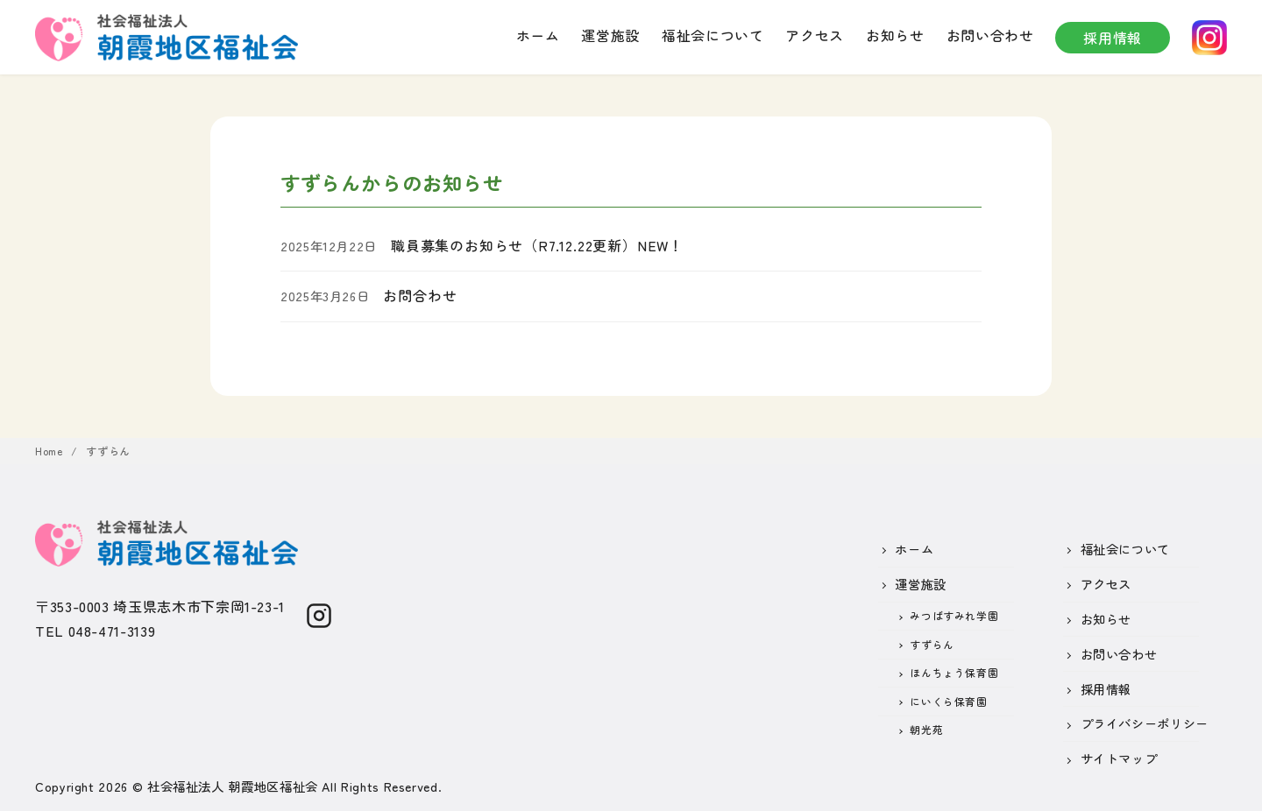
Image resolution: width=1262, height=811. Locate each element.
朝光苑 (926, 729)
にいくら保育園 (948, 701)
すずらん (108, 450)
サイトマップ (1119, 758)
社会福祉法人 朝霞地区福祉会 (232, 786)
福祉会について (712, 35)
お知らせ (895, 35)
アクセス (814, 35)
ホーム (538, 35)
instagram (1209, 37)
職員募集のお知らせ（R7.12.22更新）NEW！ (537, 245)
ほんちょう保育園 (954, 672)
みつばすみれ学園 (954, 615)
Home (50, 450)
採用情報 (1112, 37)
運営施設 (610, 35)
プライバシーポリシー (1145, 723)
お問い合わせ (990, 35)
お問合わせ (420, 295)
